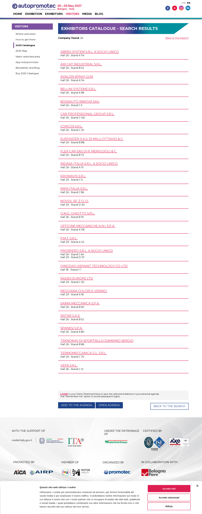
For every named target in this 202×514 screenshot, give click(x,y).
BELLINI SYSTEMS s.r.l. (78, 89)
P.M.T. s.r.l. (69, 238)
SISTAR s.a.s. (70, 316)
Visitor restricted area (28, 56)
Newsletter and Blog (27, 67)
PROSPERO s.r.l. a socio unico (86, 251)
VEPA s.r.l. (69, 365)
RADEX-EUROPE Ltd (76, 278)
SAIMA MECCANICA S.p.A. (80, 303)
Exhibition (33, 14)
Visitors (72, 14)
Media (87, 14)
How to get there (26, 39)
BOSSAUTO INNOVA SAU (79, 101)
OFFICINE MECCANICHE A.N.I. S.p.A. (87, 226)
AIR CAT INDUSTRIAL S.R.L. (81, 64)
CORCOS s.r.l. (71, 126)
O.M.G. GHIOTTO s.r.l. (77, 213)
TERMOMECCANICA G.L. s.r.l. (83, 353)
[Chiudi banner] (197, 474)
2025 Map (21, 50)
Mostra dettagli (159, 508)
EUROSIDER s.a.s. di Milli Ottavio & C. (91, 139)
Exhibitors (54, 14)
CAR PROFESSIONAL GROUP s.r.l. (87, 114)
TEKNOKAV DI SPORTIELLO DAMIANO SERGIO (96, 340)
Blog (99, 14)
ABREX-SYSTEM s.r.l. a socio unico (89, 52)
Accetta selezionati (169, 486)
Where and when (26, 33)
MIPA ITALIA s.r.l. (74, 188)
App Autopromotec (27, 62)
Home (17, 14)
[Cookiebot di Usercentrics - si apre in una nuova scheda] (19, 508)
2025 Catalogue (25, 45)
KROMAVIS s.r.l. (73, 176)
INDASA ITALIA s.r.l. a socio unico (89, 163)
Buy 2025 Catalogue (27, 73)
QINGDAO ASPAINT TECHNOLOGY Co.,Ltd (94, 266)
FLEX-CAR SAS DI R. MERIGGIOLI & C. (88, 151)
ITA (184, 2)
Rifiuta (169, 494)
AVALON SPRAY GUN (76, 76)
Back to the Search (177, 38)
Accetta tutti (169, 477)
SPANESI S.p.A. (71, 328)
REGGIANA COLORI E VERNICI (83, 291)
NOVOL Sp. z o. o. (74, 201)
